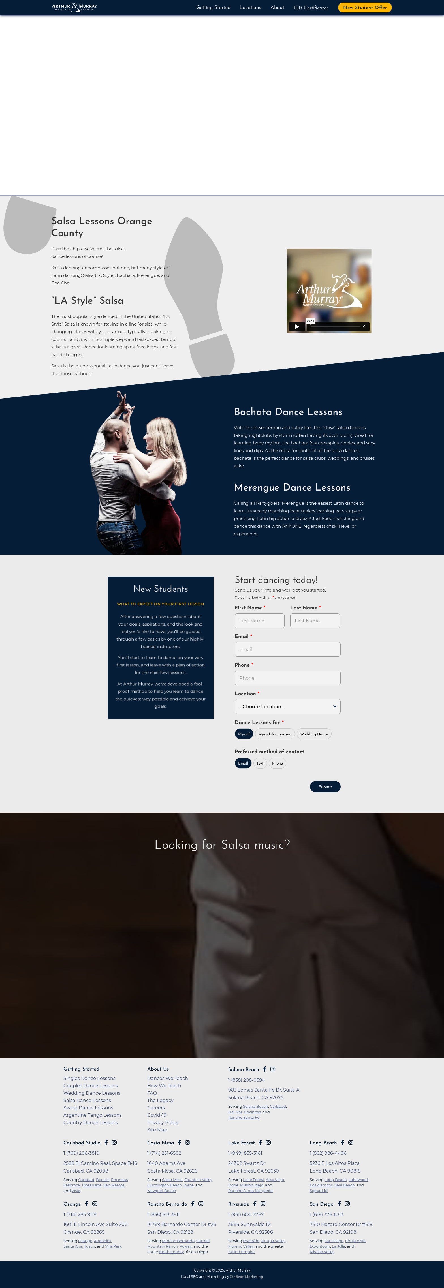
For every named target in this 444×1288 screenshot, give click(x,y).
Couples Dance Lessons (90, 1085)
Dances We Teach (167, 1078)
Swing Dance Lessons (88, 1107)
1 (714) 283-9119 (80, 1214)
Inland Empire (241, 1251)
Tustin (89, 1245)
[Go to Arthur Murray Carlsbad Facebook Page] (106, 1142)
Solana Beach (243, 1069)
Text (260, 763)
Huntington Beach (164, 1184)
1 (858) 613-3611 (163, 1214)
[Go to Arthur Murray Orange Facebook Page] (86, 1203)
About (277, 7)
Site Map (157, 1129)
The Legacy (160, 1100)
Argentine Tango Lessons (92, 1114)
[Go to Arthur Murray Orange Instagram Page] (94, 1203)
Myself (244, 734)
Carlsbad (86, 1179)
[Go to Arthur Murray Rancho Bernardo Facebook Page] (193, 1203)
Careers (156, 1107)
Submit (325, 786)
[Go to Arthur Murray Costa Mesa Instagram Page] (187, 1142)
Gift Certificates (311, 8)
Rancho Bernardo (167, 1203)
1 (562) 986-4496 (328, 1152)
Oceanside (92, 1184)
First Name (249, 608)
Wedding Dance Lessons (91, 1092)
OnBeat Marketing (246, 1276)
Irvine (188, 1184)
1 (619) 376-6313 (326, 1214)
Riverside (238, 1203)
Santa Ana (72, 1245)
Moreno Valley (241, 1245)
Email (242, 636)
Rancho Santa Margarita (250, 1190)
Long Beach (323, 1142)
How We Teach (164, 1085)
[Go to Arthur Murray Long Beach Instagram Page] (350, 1142)
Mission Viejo (251, 1184)
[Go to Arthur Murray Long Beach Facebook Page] (342, 1142)
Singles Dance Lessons (89, 1078)
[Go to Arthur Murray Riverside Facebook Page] (255, 1203)
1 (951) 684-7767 (246, 1214)
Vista (76, 1190)
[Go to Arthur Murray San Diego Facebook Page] (339, 1203)
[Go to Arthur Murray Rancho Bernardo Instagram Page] (200, 1203)
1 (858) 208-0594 (246, 1079)
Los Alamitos (321, 1184)
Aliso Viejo (275, 1179)
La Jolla (338, 1245)
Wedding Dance (314, 734)
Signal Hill (319, 1190)
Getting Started (213, 7)
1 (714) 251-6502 (164, 1152)
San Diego (322, 1203)
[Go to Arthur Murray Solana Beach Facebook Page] (264, 1068)
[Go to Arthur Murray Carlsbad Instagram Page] (114, 1142)
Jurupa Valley (273, 1240)
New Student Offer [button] (365, 8)
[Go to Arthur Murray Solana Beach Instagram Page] (272, 1068)
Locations (250, 7)
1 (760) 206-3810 (81, 1152)
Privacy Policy (163, 1122)
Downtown (320, 1245)
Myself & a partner (275, 734)
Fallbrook (71, 1184)
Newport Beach (161, 1190)
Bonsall (102, 1179)
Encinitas (119, 1179)
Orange (72, 1203)
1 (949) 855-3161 (245, 1152)
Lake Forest (241, 1142)
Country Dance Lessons (90, 1122)
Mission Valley (322, 1251)
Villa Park (113, 1245)
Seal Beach (344, 1184)
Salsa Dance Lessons (87, 1100)
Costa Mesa (160, 1142)
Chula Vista (355, 1240)
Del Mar (235, 1111)
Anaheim (102, 1240)
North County (171, 1251)
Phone (243, 665)
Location (246, 694)
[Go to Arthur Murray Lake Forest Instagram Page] (268, 1142)
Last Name (304, 608)
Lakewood (358, 1179)
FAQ (152, 1092)
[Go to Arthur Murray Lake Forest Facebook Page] (260, 1142)
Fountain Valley (198, 1179)
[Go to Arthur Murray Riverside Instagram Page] (263, 1203)
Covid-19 (156, 1114)
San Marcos (113, 1184)
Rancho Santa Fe (243, 1116)
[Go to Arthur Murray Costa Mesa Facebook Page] (179, 1142)
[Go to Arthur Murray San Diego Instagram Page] (347, 1203)
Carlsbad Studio (82, 1142)
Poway (186, 1245)
